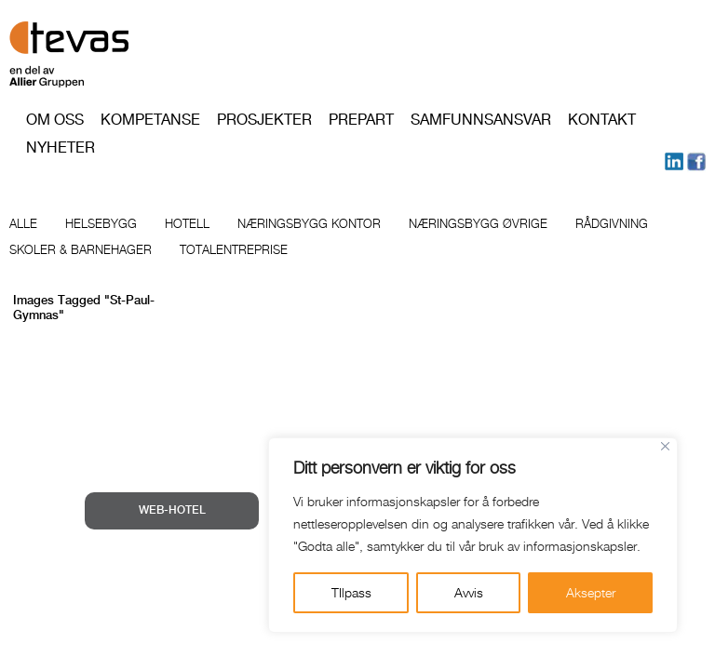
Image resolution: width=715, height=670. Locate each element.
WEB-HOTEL (172, 510)
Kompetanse (150, 119)
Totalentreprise (234, 249)
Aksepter (590, 592)
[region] (473, 535)
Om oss (55, 119)
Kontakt (602, 119)
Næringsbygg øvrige (478, 223)
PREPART (361, 119)
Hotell (187, 223)
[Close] (665, 446)
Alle (23, 223)
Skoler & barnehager (80, 249)
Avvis (468, 592)
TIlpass (351, 592)
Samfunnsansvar (481, 119)
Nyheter (60, 147)
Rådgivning (611, 223)
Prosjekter (264, 119)
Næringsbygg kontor (309, 223)
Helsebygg (101, 223)
